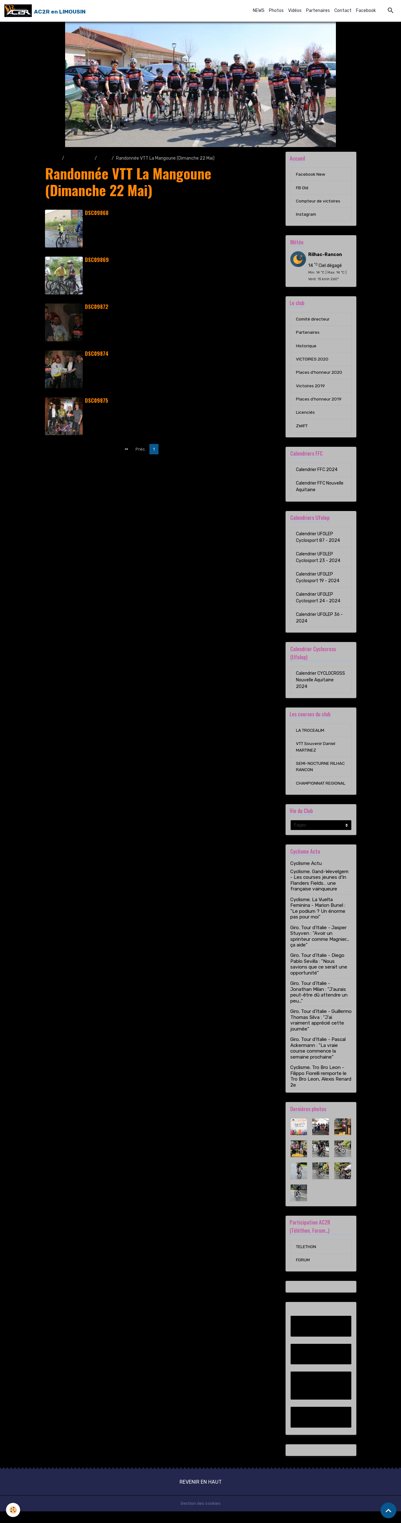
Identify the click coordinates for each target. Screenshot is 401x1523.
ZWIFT (302, 428)
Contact (343, 10)
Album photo (79, 158)
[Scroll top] (388, 1510)
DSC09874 (97, 353)
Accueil (52, 158)
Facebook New (311, 174)
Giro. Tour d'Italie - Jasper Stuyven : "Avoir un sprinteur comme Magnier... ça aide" (319, 947)
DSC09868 (97, 213)
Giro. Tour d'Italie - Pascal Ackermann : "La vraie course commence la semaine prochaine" (318, 1059)
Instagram (306, 215)
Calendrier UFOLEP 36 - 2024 (319, 621)
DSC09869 (97, 260)
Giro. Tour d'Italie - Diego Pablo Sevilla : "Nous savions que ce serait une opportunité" (318, 975)
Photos (276, 10)
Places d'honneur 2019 (319, 401)
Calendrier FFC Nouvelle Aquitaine (319, 489)
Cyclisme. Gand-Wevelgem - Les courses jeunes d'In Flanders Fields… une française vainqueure (319, 891)
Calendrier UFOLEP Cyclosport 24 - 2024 (318, 600)
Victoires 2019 (311, 388)
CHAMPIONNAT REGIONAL (310, 791)
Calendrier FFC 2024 (316, 472)
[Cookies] (13, 1510)
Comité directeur (313, 320)
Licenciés (305, 415)
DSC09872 (96, 306)
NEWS (259, 10)
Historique (306, 347)
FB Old (302, 188)
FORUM (303, 1271)
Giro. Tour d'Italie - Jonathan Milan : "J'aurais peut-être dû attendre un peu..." (319, 1003)
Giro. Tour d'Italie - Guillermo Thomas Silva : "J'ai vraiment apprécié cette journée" (321, 1031)
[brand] (45, 10)
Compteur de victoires (319, 201)
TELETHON (306, 1258)
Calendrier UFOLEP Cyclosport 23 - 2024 (318, 560)
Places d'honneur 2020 (319, 374)
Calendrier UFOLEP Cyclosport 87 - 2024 (318, 540)
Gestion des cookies (200, 1515)
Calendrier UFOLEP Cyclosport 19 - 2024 (317, 580)
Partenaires (318, 10)
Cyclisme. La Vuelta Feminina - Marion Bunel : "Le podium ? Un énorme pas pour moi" (317, 919)
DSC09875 (96, 400)
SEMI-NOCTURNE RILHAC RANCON (320, 770)
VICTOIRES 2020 (313, 361)
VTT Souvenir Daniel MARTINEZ (316, 750)
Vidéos (295, 10)
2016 (104, 158)
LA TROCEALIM (310, 733)
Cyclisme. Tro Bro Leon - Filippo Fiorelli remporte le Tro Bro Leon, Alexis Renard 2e (320, 1087)
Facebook (366, 10)
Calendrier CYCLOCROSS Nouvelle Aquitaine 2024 (320, 682)
